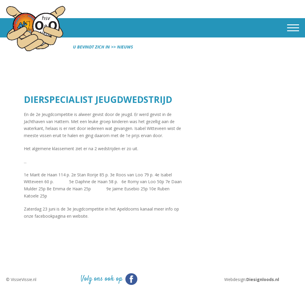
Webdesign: (251, 279)
